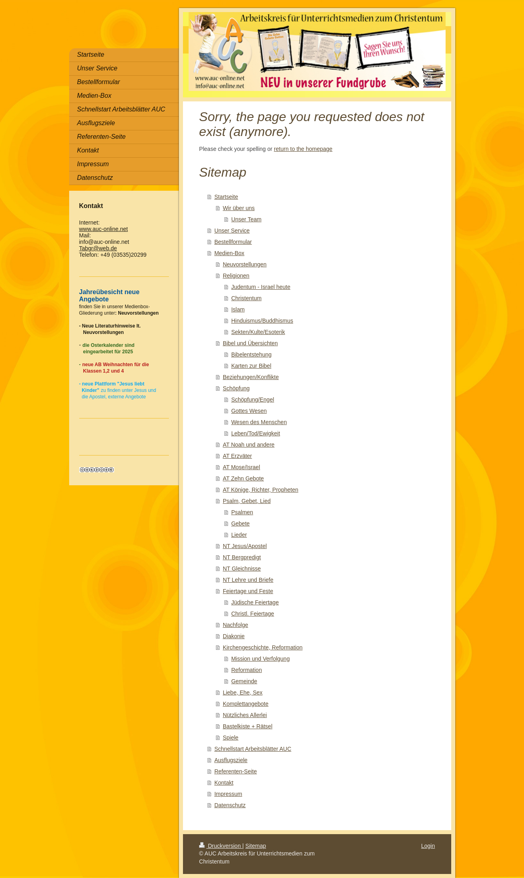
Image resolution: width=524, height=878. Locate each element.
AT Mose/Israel (241, 467)
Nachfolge (235, 625)
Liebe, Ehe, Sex (243, 692)
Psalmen (242, 512)
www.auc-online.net (103, 229)
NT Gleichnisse (242, 568)
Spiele (230, 737)
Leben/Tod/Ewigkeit (255, 433)
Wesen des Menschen (259, 422)
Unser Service (232, 230)
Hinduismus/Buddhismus (262, 320)
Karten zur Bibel (251, 366)
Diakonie (234, 636)
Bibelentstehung (251, 354)
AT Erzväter (237, 456)
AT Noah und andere (249, 444)
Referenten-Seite (235, 771)
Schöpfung (236, 388)
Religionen (236, 275)
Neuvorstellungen (245, 264)
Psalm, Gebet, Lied (247, 501)
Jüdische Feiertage (255, 602)
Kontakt (223, 782)
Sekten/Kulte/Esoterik (258, 332)
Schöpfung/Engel (252, 399)
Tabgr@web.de (98, 248)
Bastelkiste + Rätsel (247, 726)
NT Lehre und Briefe (248, 580)
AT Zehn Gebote (243, 478)
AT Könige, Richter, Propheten (260, 489)
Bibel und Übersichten (250, 343)
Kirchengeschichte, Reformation (262, 647)
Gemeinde (244, 681)
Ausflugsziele (231, 760)
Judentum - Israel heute (260, 287)
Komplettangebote (246, 704)
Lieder (239, 535)
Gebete (240, 523)
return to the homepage (303, 149)
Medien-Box (229, 253)
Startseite (226, 197)
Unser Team (246, 219)
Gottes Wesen (249, 411)
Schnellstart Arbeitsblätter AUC (252, 749)
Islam (238, 309)
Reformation (246, 670)
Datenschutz (230, 805)
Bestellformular (233, 242)
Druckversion (220, 846)
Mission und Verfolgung (260, 658)
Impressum (228, 794)
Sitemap (255, 846)
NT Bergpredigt (242, 557)
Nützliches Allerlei (245, 715)
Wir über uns (239, 208)
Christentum (246, 298)
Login (428, 846)
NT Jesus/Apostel (245, 546)
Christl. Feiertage (252, 613)
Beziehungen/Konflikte (251, 377)
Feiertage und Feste (248, 591)
